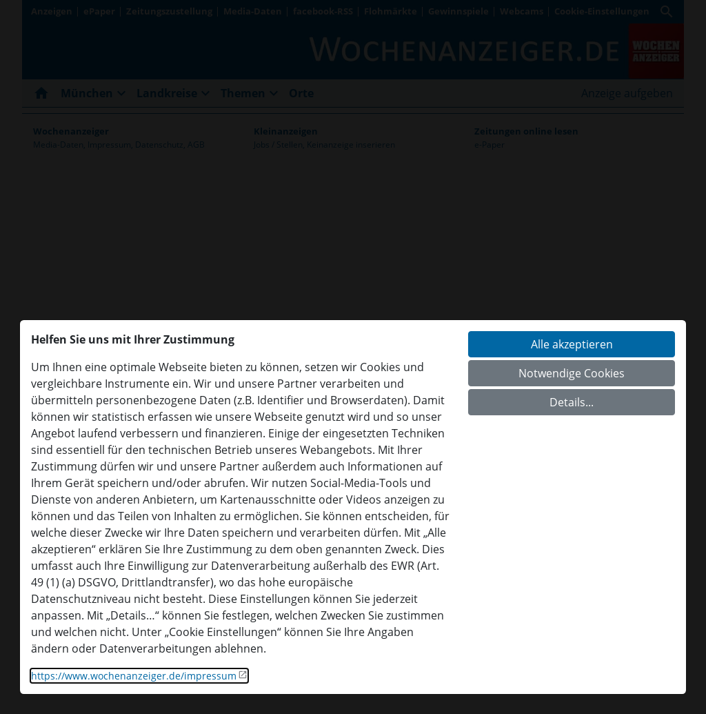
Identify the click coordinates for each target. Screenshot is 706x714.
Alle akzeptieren (572, 344)
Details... (571, 402)
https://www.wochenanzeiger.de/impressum (133, 675)
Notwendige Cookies (571, 373)
